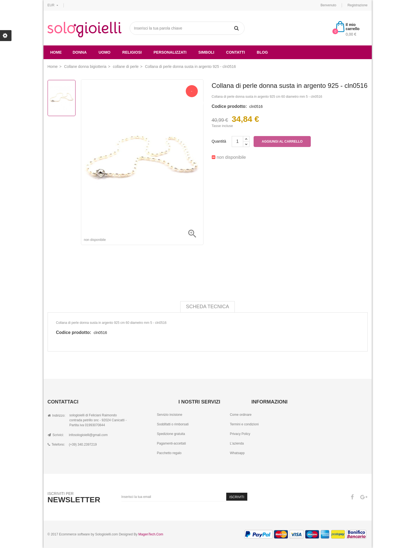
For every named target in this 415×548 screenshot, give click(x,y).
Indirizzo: (56, 415)
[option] (62, 98)
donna (80, 52)
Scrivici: (56, 435)
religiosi (132, 52)
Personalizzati (169, 52)
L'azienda (237, 443)
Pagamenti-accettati (171, 443)
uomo (104, 52)
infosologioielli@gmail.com (88, 435)
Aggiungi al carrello (282, 141)
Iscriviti (236, 497)
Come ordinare (240, 415)
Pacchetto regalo (169, 453)
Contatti (235, 52)
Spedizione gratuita (171, 434)
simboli (206, 52)
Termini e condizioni (244, 424)
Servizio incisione (169, 415)
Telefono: (56, 444)
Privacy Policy (240, 434)
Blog (262, 52)
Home (56, 52)
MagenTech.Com (150, 534)
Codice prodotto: (229, 106)
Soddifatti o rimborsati (172, 424)
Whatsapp (237, 453)
